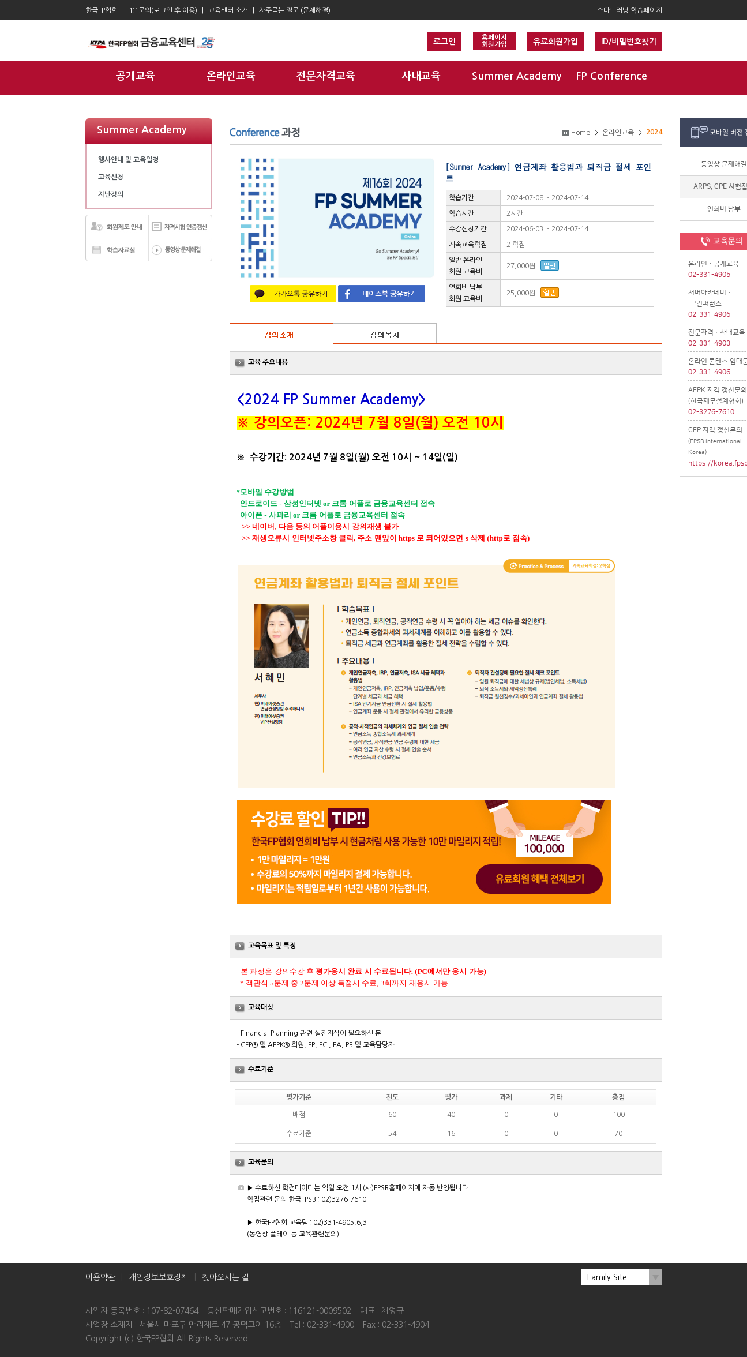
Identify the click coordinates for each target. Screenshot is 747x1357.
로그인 (444, 42)
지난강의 (110, 194)
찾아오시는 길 (225, 1277)
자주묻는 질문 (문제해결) (295, 10)
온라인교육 (231, 76)
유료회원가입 (555, 42)
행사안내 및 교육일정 (128, 159)
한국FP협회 (101, 10)
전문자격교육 (325, 76)
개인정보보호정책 (159, 1277)
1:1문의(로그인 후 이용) (163, 10)
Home (580, 132)
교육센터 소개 (228, 10)
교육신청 (110, 177)
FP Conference (611, 76)
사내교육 (421, 76)
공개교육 (135, 76)
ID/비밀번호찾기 (628, 42)
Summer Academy (516, 76)
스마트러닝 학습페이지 (629, 10)
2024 (654, 132)
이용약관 (100, 1277)
